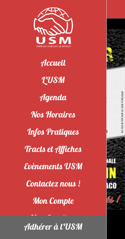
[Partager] (116, 9)
